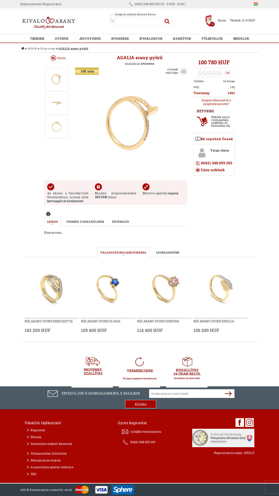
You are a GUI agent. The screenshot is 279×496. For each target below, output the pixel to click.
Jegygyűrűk (90, 39)
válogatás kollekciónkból (123, 252)
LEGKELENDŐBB (167, 252)
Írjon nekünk (213, 169)
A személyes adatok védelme (52, 467)
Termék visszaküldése (85, 221)
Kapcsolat (38, 430)
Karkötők (182, 39)
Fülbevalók (212, 39)
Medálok (241, 39)
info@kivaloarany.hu (145, 432)
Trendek (37, 39)
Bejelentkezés (30, 4)
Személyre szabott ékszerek (51, 444)
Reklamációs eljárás (46, 460)
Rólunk (36, 437)
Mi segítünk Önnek (217, 139)
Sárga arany (47, 48)
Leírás (52, 221)
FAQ (33, 474)
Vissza (58, 58)
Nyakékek (120, 39)
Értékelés (120, 221)
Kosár (222, 20)
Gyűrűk (62, 39)
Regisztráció (52, 4)
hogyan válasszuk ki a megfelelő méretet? (216, 102)
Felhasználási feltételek (49, 453)
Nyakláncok (151, 39)
